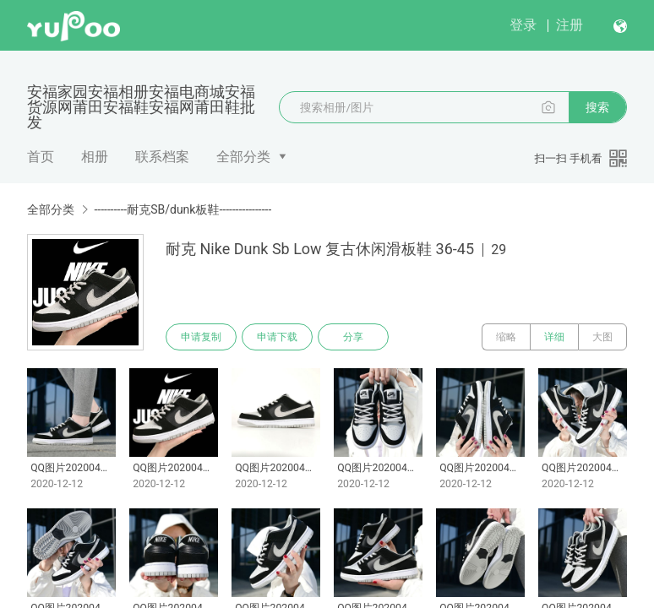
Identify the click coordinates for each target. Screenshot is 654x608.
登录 (523, 25)
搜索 (597, 107)
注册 (569, 25)
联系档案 (162, 157)
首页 (40, 157)
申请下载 (277, 337)
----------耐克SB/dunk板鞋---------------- (182, 209)
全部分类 (243, 157)
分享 (353, 337)
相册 (94, 157)
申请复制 (201, 337)
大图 (602, 337)
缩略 (506, 337)
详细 (554, 337)
